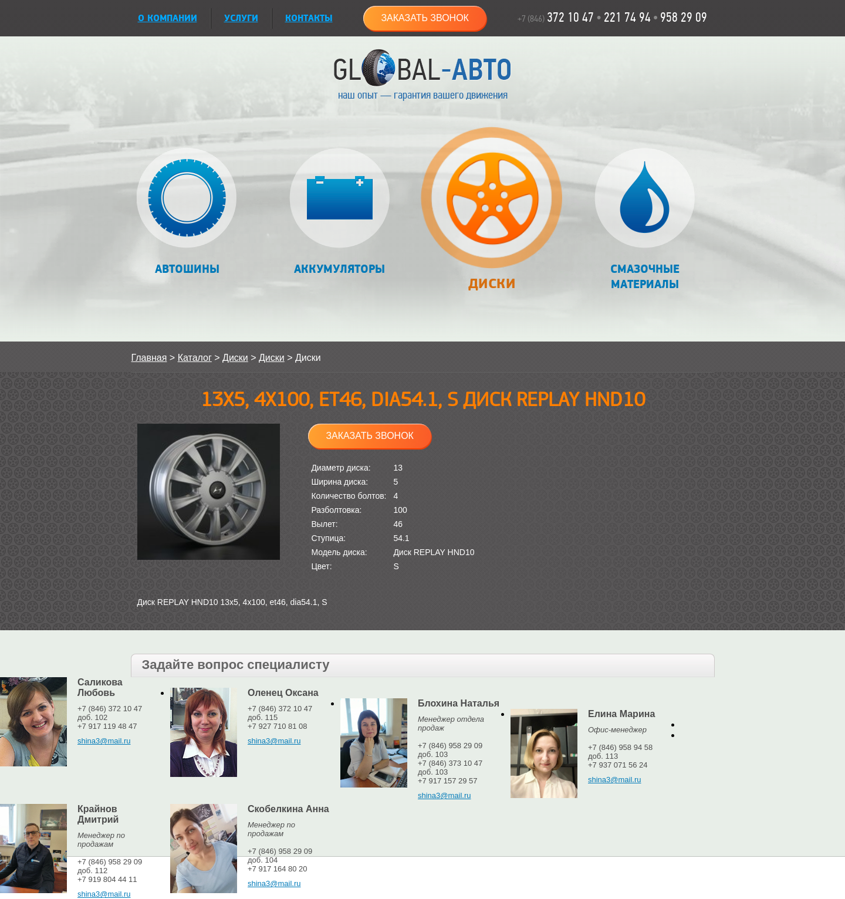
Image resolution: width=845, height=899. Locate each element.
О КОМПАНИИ (167, 18)
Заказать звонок (425, 18)
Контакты (309, 18)
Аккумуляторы (339, 212)
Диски (492, 215)
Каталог (195, 358)
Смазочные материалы (644, 219)
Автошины (187, 212)
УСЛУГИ (241, 18)
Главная (149, 358)
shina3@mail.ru (104, 740)
